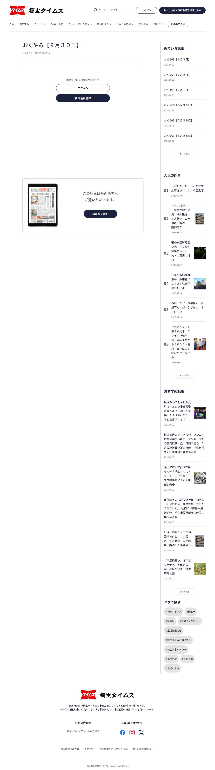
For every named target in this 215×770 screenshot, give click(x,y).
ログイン (83, 88)
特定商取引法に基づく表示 (113, 748)
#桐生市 (191, 611)
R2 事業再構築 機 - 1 (144, 748)
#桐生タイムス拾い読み (178, 640)
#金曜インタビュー (190, 621)
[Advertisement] (83, 141)
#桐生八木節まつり (176, 649)
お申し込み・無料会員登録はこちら (182, 10)
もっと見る (185, 153)
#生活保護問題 (173, 630)
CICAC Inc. (124, 765)
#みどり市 (187, 659)
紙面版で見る (178, 24)
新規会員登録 (83, 98)
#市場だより (172, 668)
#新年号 (170, 621)
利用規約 (89, 748)
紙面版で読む (100, 214)
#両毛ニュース (173, 611)
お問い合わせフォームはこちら (83, 731)
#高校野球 (171, 659)
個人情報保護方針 (69, 748)
